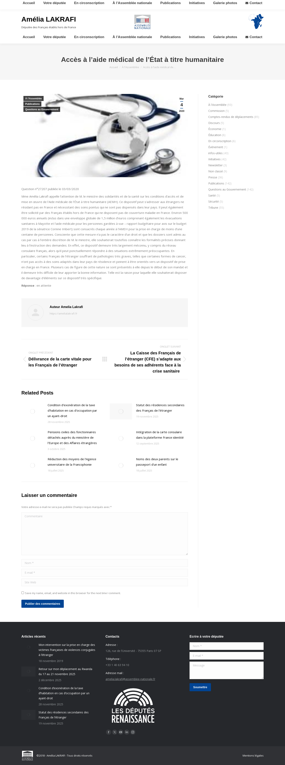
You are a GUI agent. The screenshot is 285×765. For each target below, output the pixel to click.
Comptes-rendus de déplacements (230, 117)
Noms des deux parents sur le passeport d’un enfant (157, 461)
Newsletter (215, 165)
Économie (214, 129)
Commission (216, 111)
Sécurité (213, 201)
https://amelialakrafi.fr (63, 313)
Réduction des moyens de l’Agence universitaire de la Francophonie (72, 461)
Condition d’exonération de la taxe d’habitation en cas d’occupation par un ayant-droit (72, 410)
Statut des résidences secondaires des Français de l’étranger (160, 407)
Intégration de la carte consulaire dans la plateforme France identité (160, 434)
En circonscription (219, 141)
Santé (212, 195)
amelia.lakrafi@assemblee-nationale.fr (130, 679)
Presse (212, 177)
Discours (214, 123)
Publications (32, 104)
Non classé (215, 171)
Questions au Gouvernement (41, 109)
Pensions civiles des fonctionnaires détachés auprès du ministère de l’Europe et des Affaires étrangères (72, 437)
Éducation (214, 135)
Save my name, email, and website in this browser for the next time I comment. (73, 593)
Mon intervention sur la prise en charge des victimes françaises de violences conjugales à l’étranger (67, 650)
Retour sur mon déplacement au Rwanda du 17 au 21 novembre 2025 (65, 671)
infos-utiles (215, 153)
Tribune (213, 207)
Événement (215, 147)
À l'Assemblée (33, 98)
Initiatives (214, 159)
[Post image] (32, 411)
